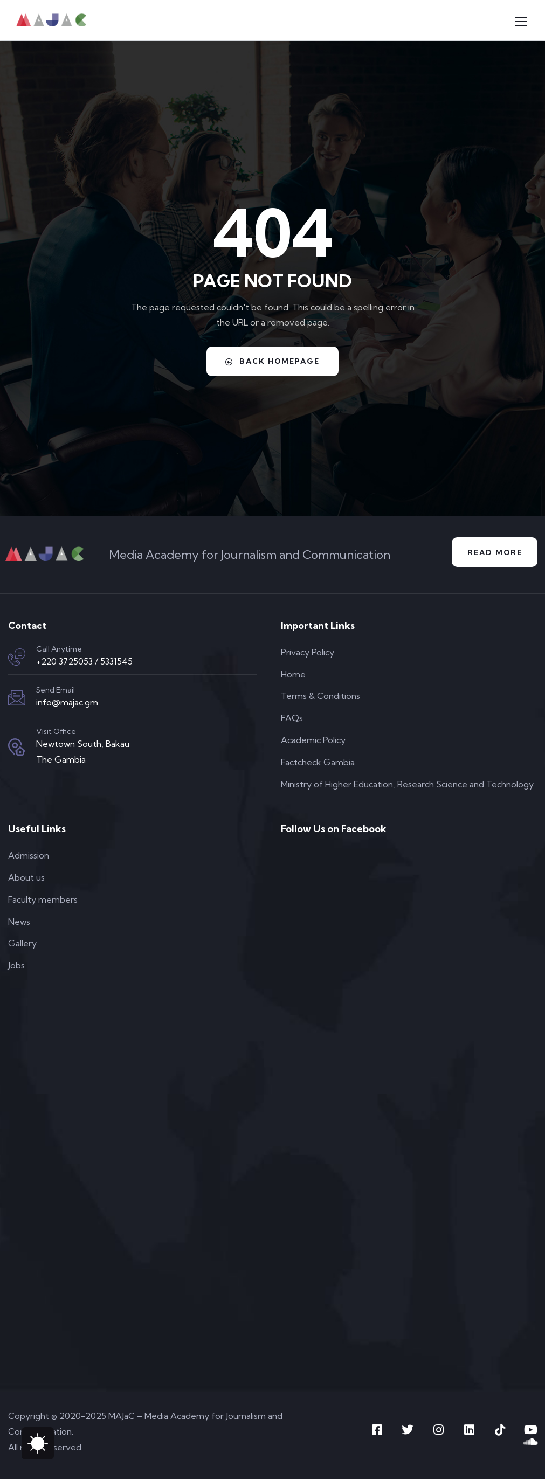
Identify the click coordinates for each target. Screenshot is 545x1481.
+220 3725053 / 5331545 (84, 662)
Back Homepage (273, 361)
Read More (493, 553)
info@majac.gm (67, 703)
